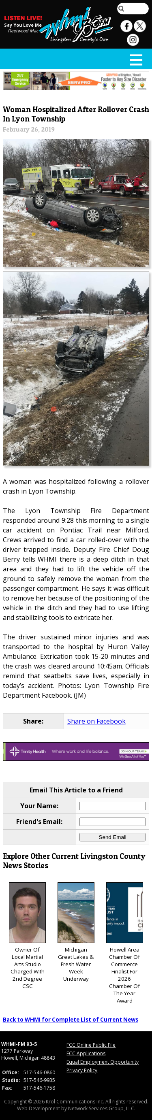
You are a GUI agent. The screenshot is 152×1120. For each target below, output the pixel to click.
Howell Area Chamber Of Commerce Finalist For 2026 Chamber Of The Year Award (124, 943)
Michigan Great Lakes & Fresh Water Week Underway (76, 932)
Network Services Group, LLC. (101, 1108)
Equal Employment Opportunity (102, 1061)
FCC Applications (85, 1053)
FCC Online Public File (91, 1044)
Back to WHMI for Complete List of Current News (70, 1019)
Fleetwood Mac (23, 31)
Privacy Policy (81, 1070)
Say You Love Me (23, 25)
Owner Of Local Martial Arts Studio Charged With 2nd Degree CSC (27, 936)
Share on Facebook (96, 721)
